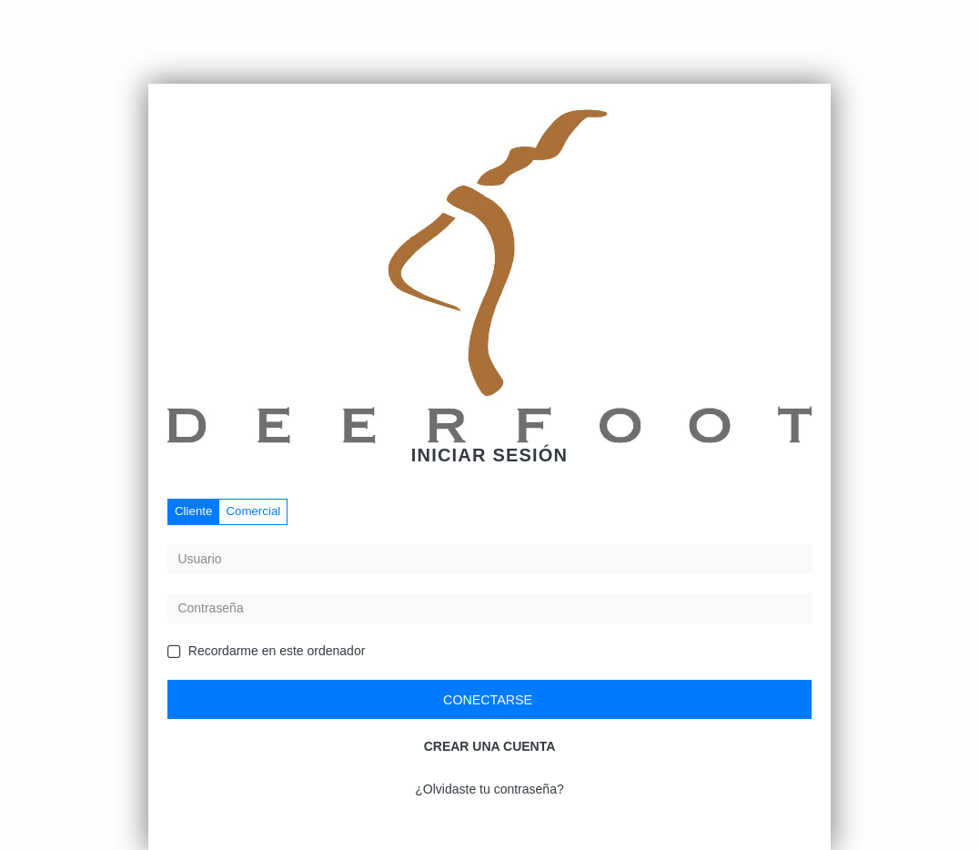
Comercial (253, 511)
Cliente (193, 511)
